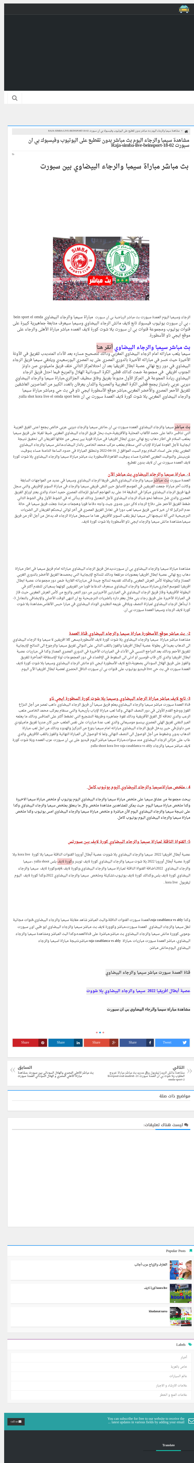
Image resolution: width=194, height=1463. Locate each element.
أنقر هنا (100, 348)
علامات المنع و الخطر (169, 1395)
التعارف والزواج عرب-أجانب (146, 1265)
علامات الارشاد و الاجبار (167, 1386)
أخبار (180, 1357)
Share (137, 1043)
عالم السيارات (174, 1376)
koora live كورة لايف (151, 1288)
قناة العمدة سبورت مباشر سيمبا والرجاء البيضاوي (143, 973)
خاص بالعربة (175, 1367)
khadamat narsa (154, 1311)
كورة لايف (60, 861)
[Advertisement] (97, 200)
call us (12, 1421)
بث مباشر (178, 427)
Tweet (172, 1043)
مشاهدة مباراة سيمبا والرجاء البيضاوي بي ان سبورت (144, 1009)
